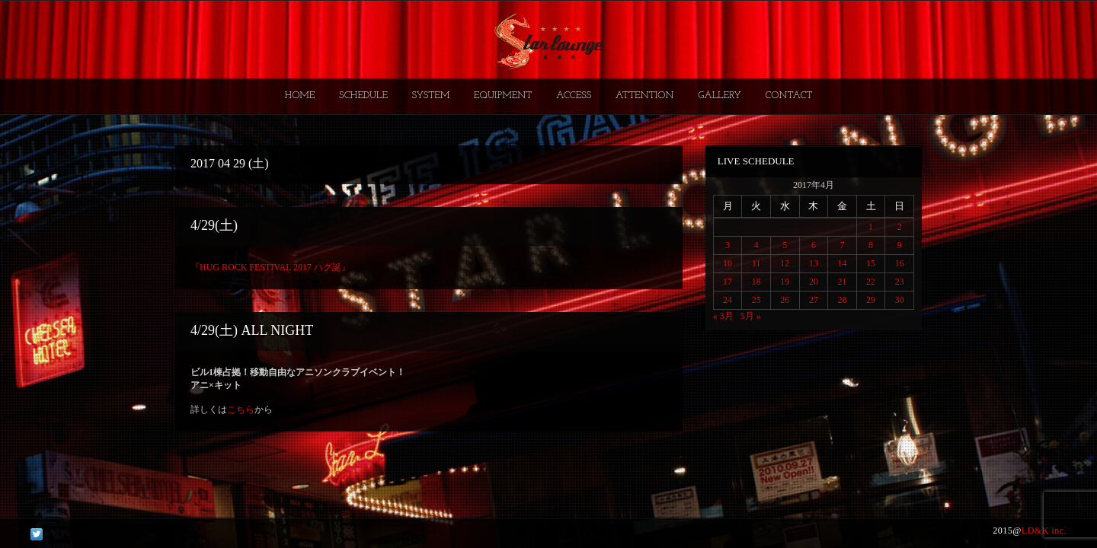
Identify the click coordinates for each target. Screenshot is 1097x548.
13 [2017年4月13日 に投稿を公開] (813, 263)
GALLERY (719, 95)
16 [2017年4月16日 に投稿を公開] (899, 263)
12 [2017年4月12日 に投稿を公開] (784, 263)
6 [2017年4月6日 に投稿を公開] (813, 245)
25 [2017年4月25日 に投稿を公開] (756, 300)
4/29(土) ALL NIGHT (251, 330)
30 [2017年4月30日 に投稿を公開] (899, 300)
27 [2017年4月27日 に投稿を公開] (813, 300)
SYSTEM (431, 95)
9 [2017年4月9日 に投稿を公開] (899, 245)
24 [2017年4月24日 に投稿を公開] (727, 300)
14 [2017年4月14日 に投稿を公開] (841, 263)
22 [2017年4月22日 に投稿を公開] (870, 281)
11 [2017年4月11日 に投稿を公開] (756, 263)
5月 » (750, 316)
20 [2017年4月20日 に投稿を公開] (813, 281)
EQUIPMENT (503, 95)
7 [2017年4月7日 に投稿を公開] (842, 245)
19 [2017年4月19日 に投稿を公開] (784, 281)
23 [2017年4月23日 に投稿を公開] (899, 281)
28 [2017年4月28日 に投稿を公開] (841, 300)
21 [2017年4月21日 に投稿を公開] (841, 281)
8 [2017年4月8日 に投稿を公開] (870, 245)
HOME (300, 95)
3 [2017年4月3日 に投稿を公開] (727, 245)
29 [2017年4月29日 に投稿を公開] (870, 300)
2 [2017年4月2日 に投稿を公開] (899, 226)
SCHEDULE (363, 95)
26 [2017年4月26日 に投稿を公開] (784, 300)
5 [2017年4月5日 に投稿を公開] (784, 245)
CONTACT (788, 95)
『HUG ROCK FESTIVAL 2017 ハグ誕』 (270, 267)
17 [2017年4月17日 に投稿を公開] (727, 281)
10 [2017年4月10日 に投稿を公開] (727, 263)
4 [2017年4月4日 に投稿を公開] (756, 245)
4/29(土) (214, 225)
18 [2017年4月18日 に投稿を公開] (756, 281)
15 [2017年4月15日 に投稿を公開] (870, 263)
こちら (240, 409)
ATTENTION (645, 95)
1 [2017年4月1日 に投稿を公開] (870, 226)
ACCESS (573, 95)
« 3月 (723, 316)
